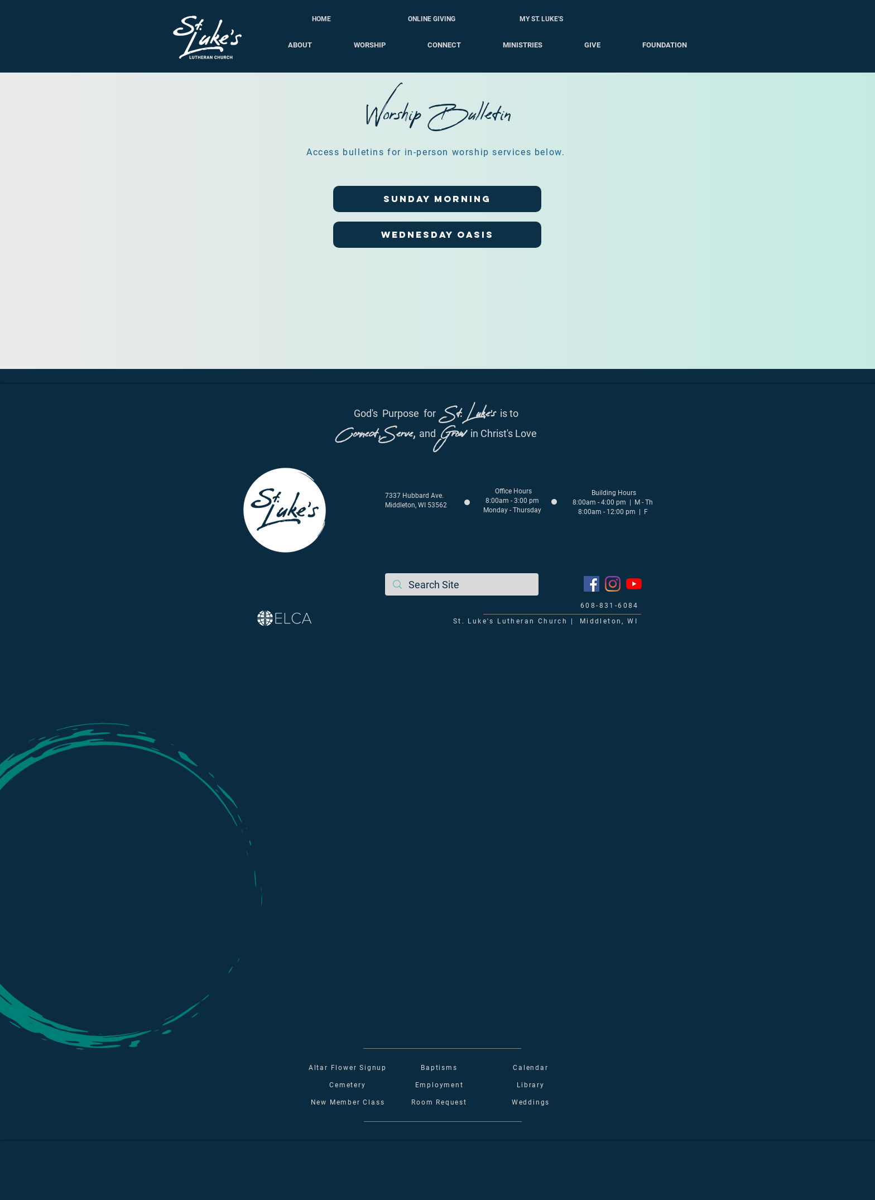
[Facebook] (591, 584)
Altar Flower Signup (348, 1068)
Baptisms (439, 1068)
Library (531, 1085)
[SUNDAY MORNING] (437, 199)
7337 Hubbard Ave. (414, 496)
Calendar (530, 1068)
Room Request (439, 1102)
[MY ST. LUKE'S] (541, 19)
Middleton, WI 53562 (416, 505)
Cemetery (347, 1085)
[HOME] (321, 19)
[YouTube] (634, 584)
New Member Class (348, 1102)
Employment (439, 1085)
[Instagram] (613, 584)
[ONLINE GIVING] (431, 19)
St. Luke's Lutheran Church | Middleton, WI (545, 621)
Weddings (531, 1102)
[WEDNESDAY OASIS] (437, 235)
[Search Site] (461, 584)
